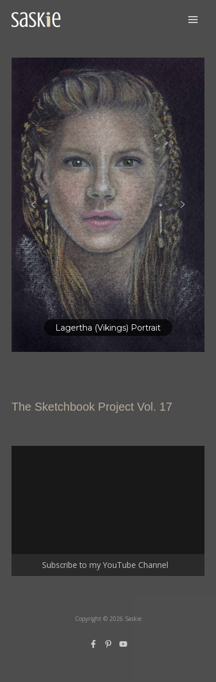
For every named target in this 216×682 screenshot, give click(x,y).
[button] (108, 205)
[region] (108, 204)
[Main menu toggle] (193, 20)
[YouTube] (123, 644)
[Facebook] (93, 644)
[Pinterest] (108, 644)
